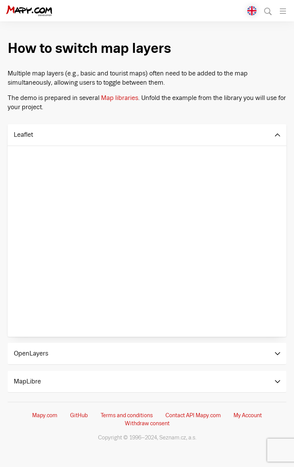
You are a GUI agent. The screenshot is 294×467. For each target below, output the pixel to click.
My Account (248, 415)
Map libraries (119, 98)
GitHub (79, 415)
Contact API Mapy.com (193, 415)
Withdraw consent (147, 423)
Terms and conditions (127, 415)
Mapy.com (44, 415)
